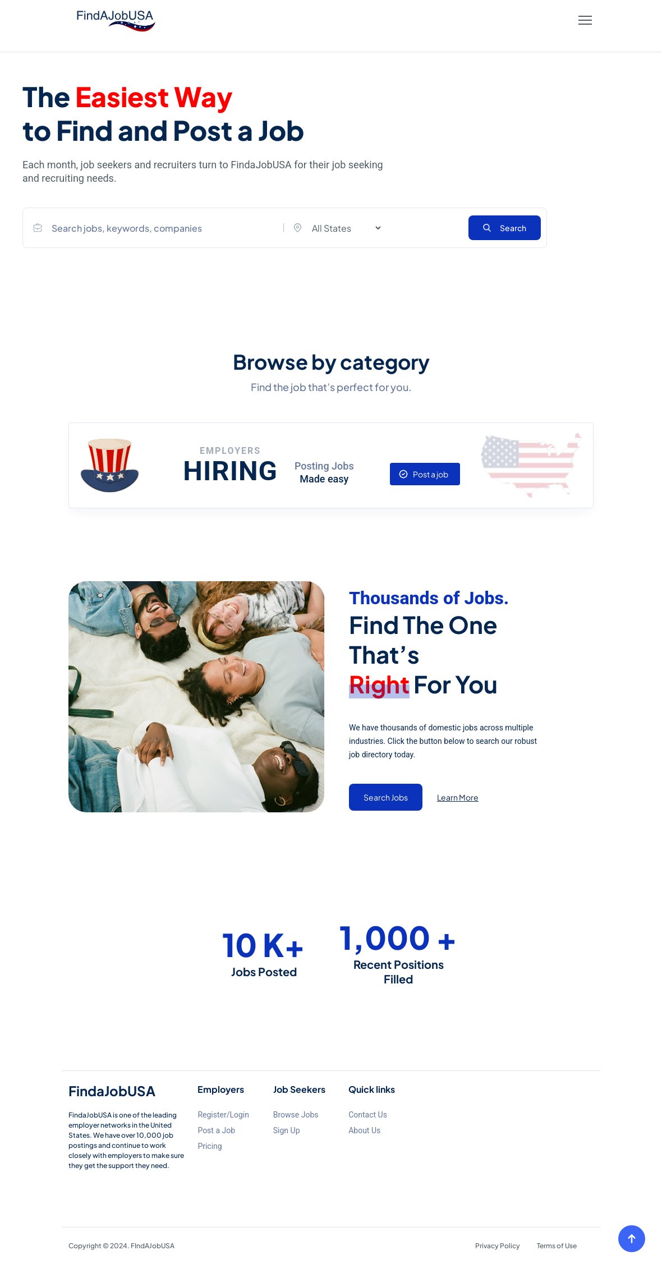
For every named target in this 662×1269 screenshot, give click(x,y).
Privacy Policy (497, 1246)
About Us (364, 1130)
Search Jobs (386, 797)
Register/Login (223, 1114)
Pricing (209, 1146)
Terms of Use (557, 1246)
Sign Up (286, 1130)
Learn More (458, 797)
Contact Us (367, 1114)
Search (504, 228)
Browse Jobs (296, 1114)
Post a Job (216, 1130)
